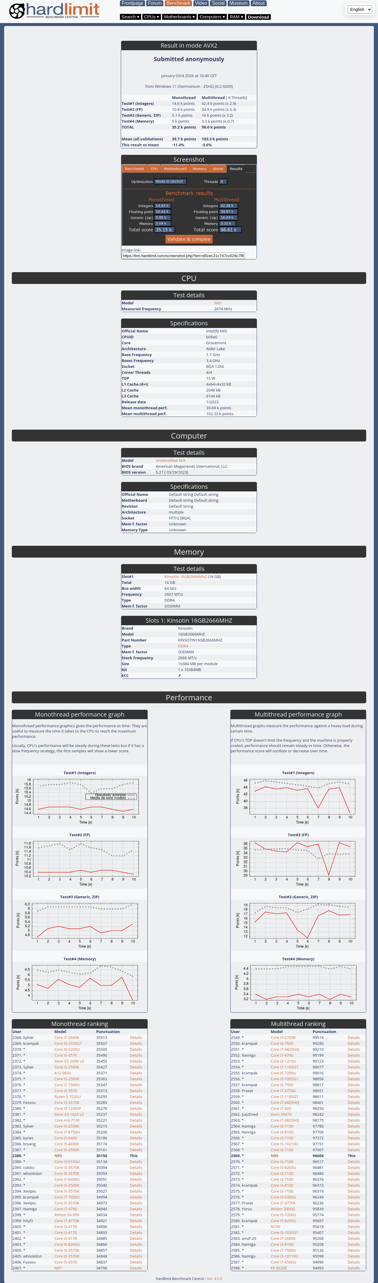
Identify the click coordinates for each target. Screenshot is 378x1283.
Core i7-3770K (283, 1090)
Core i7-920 (281, 1108)
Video (201, 3)
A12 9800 (62, 1073)
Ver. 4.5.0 (214, 1278)
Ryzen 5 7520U (67, 1096)
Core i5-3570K (66, 1102)
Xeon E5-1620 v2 (69, 1114)
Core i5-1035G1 (68, 1043)
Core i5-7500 (282, 1043)
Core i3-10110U (285, 1256)
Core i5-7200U (283, 1073)
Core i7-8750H (67, 1132)
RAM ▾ (236, 16)
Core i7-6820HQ (285, 1049)
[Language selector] (360, 9)
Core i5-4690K (66, 1143)
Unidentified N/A (170, 460)
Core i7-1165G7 (285, 1067)
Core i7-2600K (66, 1037)
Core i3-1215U (283, 1061)
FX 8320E (279, 1268)
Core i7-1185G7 (285, 1096)
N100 (275, 1226)
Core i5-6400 (65, 1138)
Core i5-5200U (67, 1049)
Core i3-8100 (282, 1132)
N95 (218, 303)
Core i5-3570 (65, 1055)
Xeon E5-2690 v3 (69, 1061)
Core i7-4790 (65, 1208)
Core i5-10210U (285, 1143)
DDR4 (183, 646)
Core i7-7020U (67, 1197)
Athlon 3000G (283, 1208)
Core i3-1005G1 (285, 1078)
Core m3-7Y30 (66, 1120)
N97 (58, 1268)
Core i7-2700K (283, 1037)
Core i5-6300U (283, 1197)
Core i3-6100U (67, 1161)
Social (218, 3)
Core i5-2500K (66, 1067)
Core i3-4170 (65, 1226)
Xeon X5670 (281, 1114)
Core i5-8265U (67, 1244)
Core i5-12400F (67, 1108)
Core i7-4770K (66, 1220)
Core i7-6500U (283, 1262)
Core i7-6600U (67, 1179)
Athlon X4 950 (66, 1214)
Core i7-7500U (67, 1084)
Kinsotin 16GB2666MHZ (185, 576)
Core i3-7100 (282, 1126)
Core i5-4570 (65, 1262)
